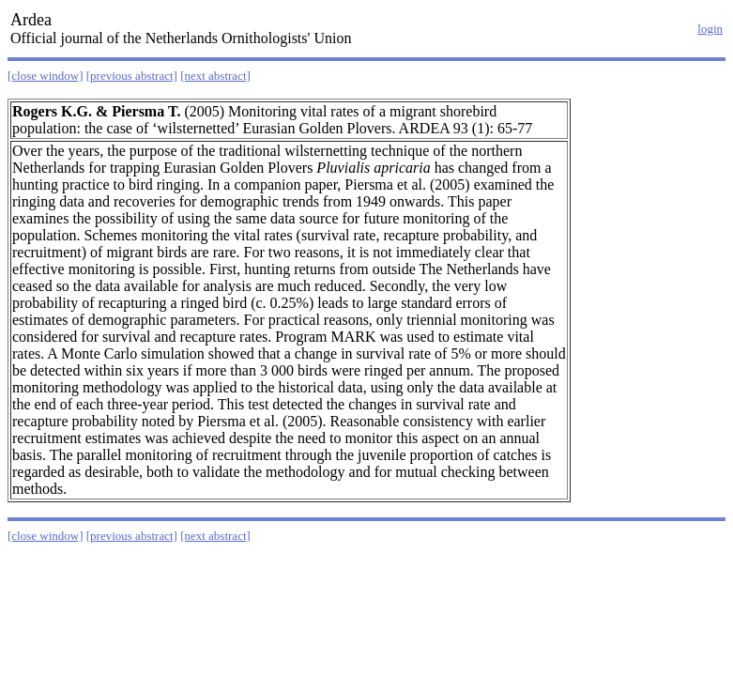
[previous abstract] (131, 76)
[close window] (46, 76)
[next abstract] (215, 76)
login (710, 29)
